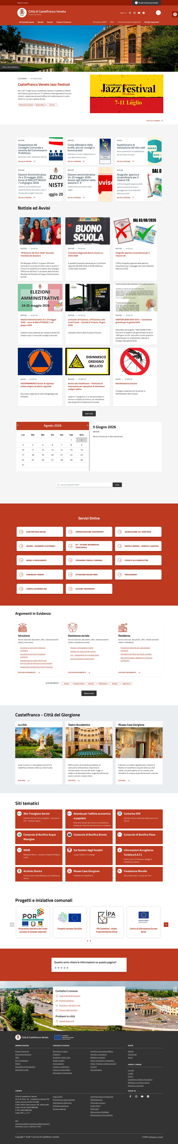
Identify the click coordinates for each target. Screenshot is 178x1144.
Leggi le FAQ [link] (57, 1096)
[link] (175, 14)
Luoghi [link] (130, 1073)
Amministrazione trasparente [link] (101, 1096)
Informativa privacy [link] (97, 1102)
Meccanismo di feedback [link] (99, 1112)
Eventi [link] (130, 1076)
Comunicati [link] (132, 1054)
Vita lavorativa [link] (96, 1069)
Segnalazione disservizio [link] (62, 1102)
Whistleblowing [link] (96, 1099)
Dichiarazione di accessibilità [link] (101, 1115)
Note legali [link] (94, 1109)
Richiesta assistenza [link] (61, 1106)
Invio (117, 484)
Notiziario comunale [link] (135, 1085)
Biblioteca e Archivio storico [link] (139, 1082)
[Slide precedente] (12, 924)
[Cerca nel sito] (158, 12)
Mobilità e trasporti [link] (97, 1057)
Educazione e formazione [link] (62, 1073)
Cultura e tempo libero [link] (61, 1069)
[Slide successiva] (166, 924)
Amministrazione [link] (26, 22)
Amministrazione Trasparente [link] (129, 22)
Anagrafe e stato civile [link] (61, 1057)
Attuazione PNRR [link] (99, 22)
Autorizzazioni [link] (58, 1063)
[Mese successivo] (87, 425)
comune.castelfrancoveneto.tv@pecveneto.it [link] (32, 1123)
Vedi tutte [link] (89, 413)
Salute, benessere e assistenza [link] (102, 1060)
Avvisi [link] (130, 1057)
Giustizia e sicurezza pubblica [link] (101, 1051)
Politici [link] (17, 1063)
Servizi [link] (50, 22)
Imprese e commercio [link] (98, 1054)
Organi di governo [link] (22, 1051)
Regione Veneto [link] (22, 3)
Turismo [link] (93, 1066)
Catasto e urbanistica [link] (61, 1066)
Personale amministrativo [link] (25, 1066)
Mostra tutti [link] (89, 693)
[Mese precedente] (18, 425)
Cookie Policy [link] (95, 1106)
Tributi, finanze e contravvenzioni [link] (103, 1063)
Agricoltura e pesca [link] (60, 1051)
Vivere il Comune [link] (63, 22)
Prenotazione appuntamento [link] (64, 1099)
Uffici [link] (112, 22)
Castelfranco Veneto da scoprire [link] (140, 1079)
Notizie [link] (130, 1051)
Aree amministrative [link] (23, 1054)
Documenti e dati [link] (21, 1069)
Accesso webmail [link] (59, 1109)
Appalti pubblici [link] (59, 1060)
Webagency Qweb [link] (156, 1137)
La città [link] (131, 1070)
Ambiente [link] (56, 1054)
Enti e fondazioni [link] (21, 1060)
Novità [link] (40, 22)
